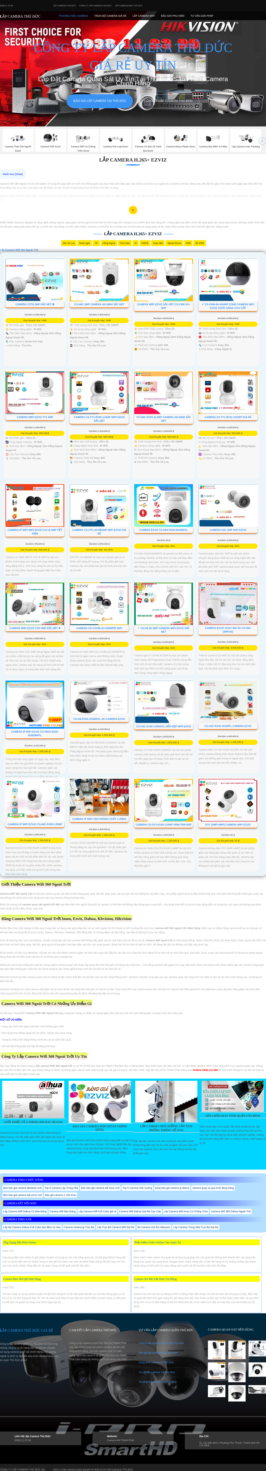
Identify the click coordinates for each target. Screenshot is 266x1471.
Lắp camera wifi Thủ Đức (129, 6)
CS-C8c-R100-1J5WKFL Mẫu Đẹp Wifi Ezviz (163, 726)
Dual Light (84, 243)
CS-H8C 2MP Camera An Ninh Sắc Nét (99, 304)
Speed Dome (174, 243)
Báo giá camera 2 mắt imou (60, 1195)
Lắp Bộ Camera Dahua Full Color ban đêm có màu (32, 1227)
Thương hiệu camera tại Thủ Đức (158, 1381)
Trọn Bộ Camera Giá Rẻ (110, 15)
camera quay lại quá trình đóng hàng (213, 1187)
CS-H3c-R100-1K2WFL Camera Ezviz (228, 726)
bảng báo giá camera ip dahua (172, 1187)
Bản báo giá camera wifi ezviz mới (22, 1195)
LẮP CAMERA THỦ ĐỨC (20, 16)
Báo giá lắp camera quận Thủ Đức (158, 1352)
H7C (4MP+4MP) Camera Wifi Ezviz (228, 824)
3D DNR (199, 243)
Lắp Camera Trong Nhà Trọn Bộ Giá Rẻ (195, 1227)
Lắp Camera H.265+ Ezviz (133, 160)
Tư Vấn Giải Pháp (201, 15)
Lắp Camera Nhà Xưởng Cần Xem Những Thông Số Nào (166, 1128)
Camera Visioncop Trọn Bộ (79, 1227)
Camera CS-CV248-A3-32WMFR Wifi (99, 628)
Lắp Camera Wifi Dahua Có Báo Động (25, 1211)
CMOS (144, 243)
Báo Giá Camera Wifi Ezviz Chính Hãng (100, 1128)
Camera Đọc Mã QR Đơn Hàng (22, 1279)
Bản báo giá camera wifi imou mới (100, 1187)
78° (96, 243)
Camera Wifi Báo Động (63, 1211)
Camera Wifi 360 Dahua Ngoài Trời (231, 1211)
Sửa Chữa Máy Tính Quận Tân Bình (232, 1115)
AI (135, 243)
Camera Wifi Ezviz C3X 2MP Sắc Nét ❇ (35, 628)
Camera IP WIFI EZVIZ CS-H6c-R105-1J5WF (35, 824)
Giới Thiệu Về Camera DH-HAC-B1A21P (33, 1122)
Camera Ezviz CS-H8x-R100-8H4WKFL (163, 529)
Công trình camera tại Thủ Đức (156, 1362)
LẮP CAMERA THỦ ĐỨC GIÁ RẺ (26, 1330)
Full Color (125, 243)
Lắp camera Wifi (144, 15)
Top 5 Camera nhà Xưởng (137, 1187)
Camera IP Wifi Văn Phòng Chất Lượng (99, 819)
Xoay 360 (158, 243)
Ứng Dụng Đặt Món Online (19, 1242)
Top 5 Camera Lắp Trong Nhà (61, 1187)
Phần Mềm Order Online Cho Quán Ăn (157, 1242)
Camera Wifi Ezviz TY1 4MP (35, 417)
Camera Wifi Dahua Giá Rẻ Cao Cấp (140, 1211)
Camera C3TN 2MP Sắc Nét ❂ (34, 304)
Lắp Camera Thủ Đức (64, 6)
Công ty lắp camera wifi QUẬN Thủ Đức (161, 1343)
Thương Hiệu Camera (73, 15)
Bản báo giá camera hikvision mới (22, 1187)
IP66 (188, 243)
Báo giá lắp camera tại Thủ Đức (99, 101)
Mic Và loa (69, 243)
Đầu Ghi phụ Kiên (172, 15)
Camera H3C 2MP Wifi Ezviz (228, 529)
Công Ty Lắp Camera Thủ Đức (95, 6)
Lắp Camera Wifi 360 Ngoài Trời (19, 250)
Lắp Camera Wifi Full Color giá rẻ (97, 1211)
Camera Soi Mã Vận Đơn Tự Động (155, 1279)
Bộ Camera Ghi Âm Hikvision (154, 1227)
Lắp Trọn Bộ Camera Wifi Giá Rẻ (116, 1227)
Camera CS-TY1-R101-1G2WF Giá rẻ (228, 417)
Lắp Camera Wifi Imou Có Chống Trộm (186, 1211)
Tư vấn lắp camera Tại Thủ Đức (157, 1372)
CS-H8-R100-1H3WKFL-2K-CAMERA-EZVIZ (99, 718)
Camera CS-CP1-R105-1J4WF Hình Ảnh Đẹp (164, 824)
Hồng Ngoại (109, 243)
